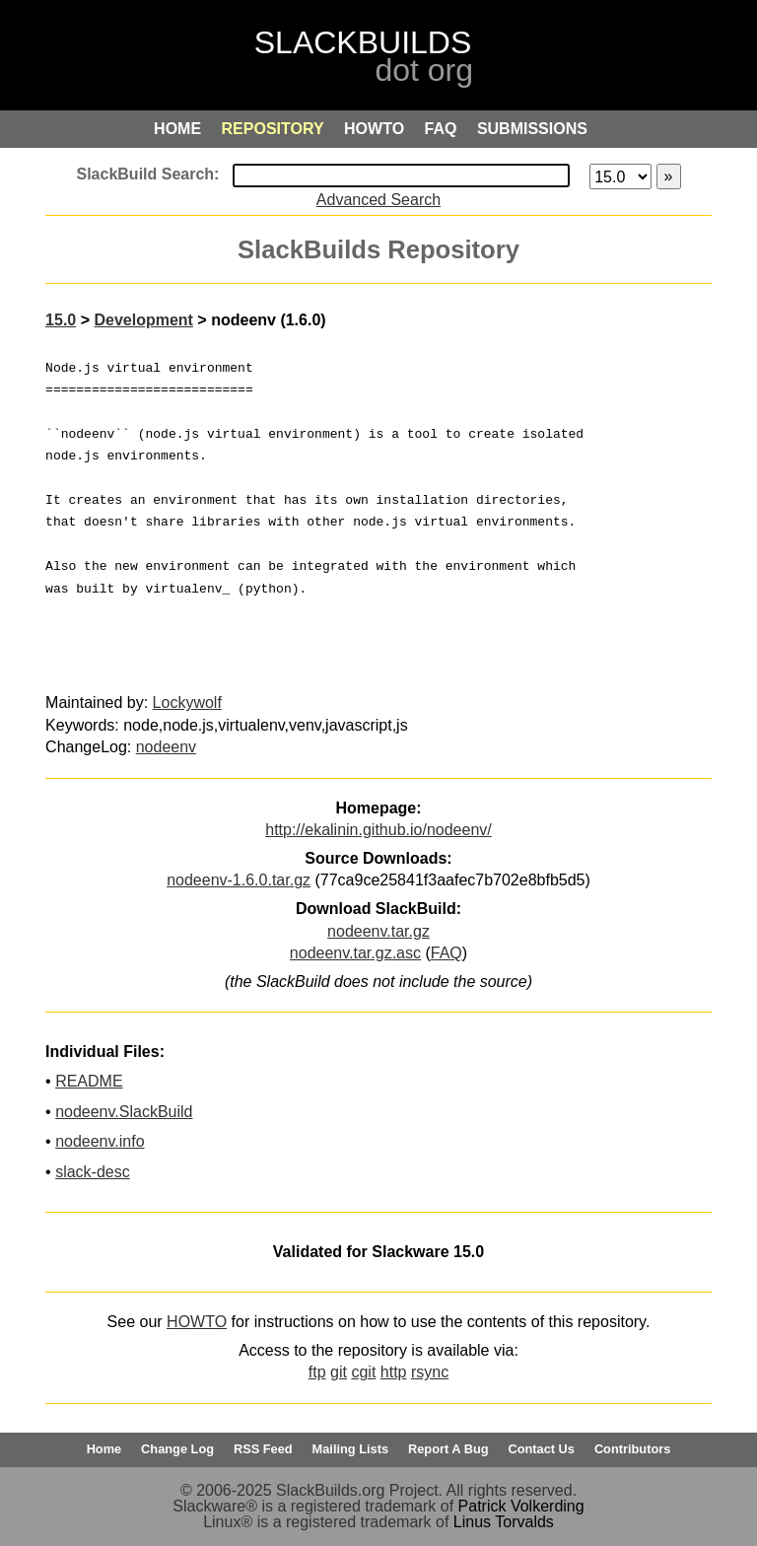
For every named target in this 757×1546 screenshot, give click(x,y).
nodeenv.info (99, 1141)
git (338, 1372)
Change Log (177, 1448)
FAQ (446, 953)
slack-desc (92, 1171)
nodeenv (166, 746)
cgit (363, 1372)
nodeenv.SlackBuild (123, 1111)
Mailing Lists (350, 1448)
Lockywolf (187, 702)
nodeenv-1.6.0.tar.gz (238, 880)
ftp (317, 1372)
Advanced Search (378, 199)
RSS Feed (263, 1448)
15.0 (60, 320)
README (88, 1081)
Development (143, 320)
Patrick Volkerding (521, 1506)
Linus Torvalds (503, 1521)
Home (104, 1448)
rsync (429, 1372)
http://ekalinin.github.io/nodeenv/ (378, 829)
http (393, 1372)
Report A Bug (448, 1448)
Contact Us (541, 1448)
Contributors (632, 1448)
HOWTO (197, 1321)
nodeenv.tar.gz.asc (355, 953)
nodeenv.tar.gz (378, 931)
